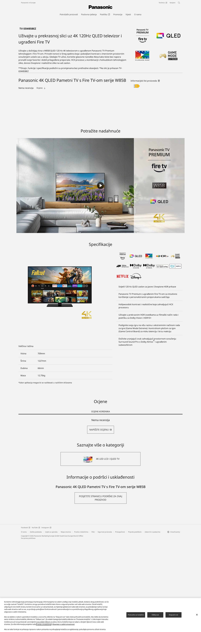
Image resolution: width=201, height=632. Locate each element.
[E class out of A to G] (137, 177)
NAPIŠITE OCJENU (100, 520)
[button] (101, 589)
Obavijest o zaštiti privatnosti (63, 624)
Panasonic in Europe (28, 3)
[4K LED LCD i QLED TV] (100, 550)
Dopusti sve (173, 615)
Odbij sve (155, 615)
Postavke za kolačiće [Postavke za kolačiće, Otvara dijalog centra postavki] (136, 615)
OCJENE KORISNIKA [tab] (100, 502)
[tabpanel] (100, 517)
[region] (100, 615)
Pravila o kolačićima (43, 624)
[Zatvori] (197, 614)
